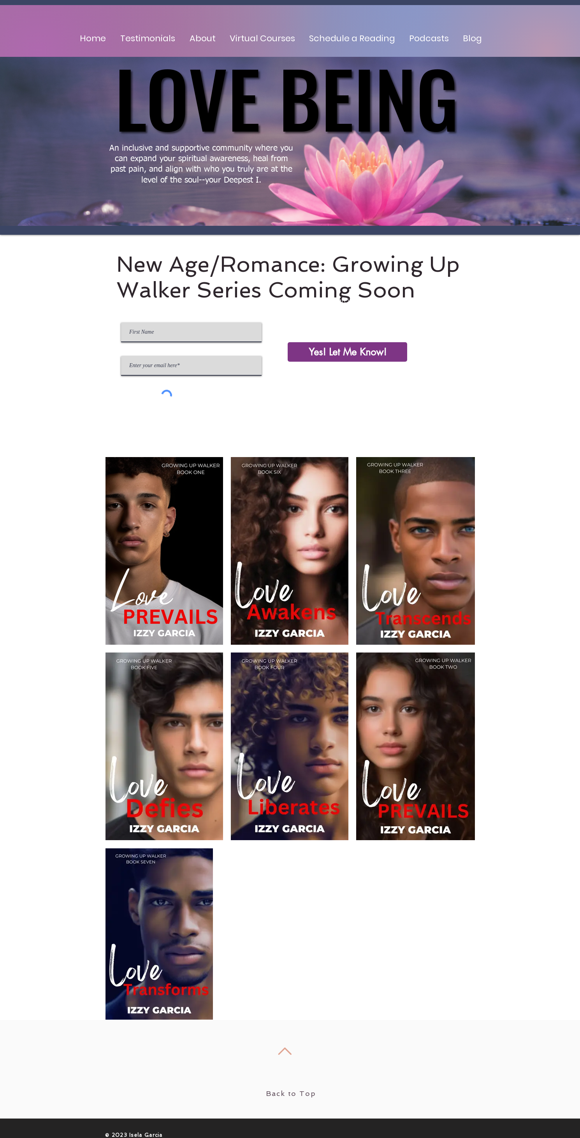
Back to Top (291, 1093)
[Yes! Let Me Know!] (347, 352)
